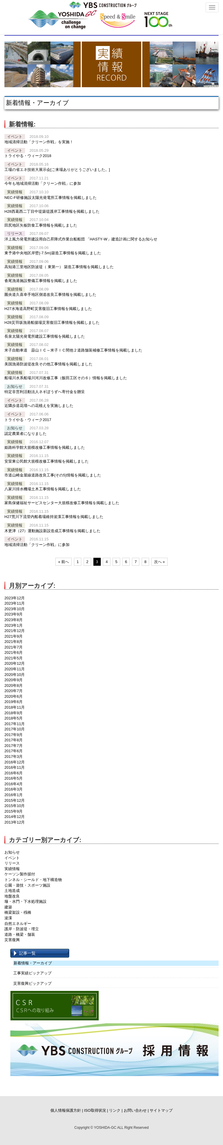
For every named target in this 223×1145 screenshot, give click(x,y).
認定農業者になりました (25, 433)
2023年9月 (13, 614)
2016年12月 (14, 762)
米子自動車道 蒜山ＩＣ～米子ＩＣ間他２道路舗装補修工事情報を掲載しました (73, 350)
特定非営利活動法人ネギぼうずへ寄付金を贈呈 (44, 392)
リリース (12, 863)
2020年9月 (13, 680)
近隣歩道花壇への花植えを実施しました (38, 405)
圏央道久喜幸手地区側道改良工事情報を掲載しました (50, 294)
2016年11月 (14, 767)
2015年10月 (14, 806)
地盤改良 (12, 896)
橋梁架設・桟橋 (17, 912)
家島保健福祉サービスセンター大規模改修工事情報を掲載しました (61, 503)
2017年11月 (14, 724)
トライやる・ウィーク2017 (27, 420)
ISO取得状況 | (96, 1110)
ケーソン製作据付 (19, 874)
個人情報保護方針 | (66, 1110)
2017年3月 (13, 756)
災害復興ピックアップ (32, 983)
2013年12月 (14, 822)
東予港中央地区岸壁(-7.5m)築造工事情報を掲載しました (52, 253)
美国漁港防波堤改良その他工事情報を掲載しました (48, 364)
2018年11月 (14, 707)
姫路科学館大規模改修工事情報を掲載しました (44, 447)
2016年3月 (13, 789)
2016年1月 (13, 795)
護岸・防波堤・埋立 (21, 929)
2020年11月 (14, 669)
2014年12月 (14, 816)
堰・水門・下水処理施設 (25, 901)
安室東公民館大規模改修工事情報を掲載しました (46, 461)
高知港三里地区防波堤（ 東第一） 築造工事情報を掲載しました (59, 267)
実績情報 (12, 869)
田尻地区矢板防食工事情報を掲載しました (40, 225)
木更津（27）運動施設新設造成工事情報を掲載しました (52, 531)
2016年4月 (13, 784)
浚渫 (8, 918)
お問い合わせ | (136, 1110)
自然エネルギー (17, 923)
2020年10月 (14, 674)
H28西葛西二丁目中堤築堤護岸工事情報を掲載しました (52, 211)
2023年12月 (14, 598)
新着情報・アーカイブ (33, 963)
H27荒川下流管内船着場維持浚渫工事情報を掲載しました (53, 516)
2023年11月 (14, 603)
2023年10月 (14, 609)
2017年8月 (13, 740)
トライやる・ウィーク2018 (27, 156)
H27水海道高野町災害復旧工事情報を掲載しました (48, 308)
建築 (8, 907)
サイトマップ (161, 1110)
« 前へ (63, 562)
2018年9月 (13, 713)
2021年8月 (13, 641)
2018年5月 (13, 718)
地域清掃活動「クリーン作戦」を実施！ (38, 142)
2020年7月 (13, 691)
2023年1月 (13, 625)
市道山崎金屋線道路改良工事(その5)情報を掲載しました (52, 475)
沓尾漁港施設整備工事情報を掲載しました (40, 280)
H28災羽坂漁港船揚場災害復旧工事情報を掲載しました (52, 322)
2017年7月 (13, 745)
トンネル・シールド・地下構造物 (33, 879)
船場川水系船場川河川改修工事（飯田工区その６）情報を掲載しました (65, 378)
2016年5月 (13, 778)
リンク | (116, 1110)
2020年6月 (13, 696)
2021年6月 (13, 652)
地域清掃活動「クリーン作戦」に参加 (37, 544)
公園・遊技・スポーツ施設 (27, 885)
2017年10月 (14, 729)
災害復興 (12, 940)
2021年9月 (13, 636)
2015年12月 (14, 800)
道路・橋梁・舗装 (19, 934)
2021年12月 (14, 630)
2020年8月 (13, 685)
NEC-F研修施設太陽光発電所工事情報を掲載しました (50, 197)
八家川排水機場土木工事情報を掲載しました (42, 489)
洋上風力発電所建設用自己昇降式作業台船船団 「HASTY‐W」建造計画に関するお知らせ (80, 239)
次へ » (159, 562)
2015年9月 (13, 811)
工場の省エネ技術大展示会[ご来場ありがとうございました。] (57, 169)
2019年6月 (13, 701)
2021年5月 (13, 658)
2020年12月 (14, 663)
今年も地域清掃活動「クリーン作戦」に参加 (42, 183)
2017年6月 (13, 751)
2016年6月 (13, 773)
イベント (12, 858)
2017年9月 (13, 734)
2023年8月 (13, 620)
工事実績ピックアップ (32, 973)
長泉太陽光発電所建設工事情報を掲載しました (44, 336)
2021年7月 (13, 647)
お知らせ (12, 852)
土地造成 (12, 890)
